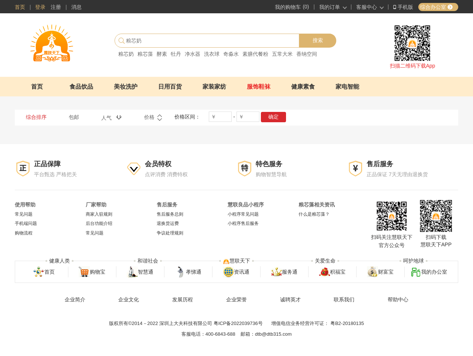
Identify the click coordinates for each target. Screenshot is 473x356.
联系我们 (344, 299)
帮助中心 (398, 299)
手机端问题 (26, 223)
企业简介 (75, 299)
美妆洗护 (125, 86)
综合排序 (36, 117)
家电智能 (347, 86)
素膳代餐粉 (255, 54)
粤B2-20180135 (347, 323)
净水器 (192, 54)
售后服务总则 (170, 214)
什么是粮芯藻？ (314, 214)
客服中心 (366, 7)
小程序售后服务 (243, 223)
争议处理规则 (170, 233)
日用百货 (170, 86)
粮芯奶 (126, 54)
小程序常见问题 (243, 214)
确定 (273, 117)
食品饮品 (81, 86)
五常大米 (282, 54)
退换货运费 (168, 223)
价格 (153, 118)
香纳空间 (306, 54)
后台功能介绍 (99, 223)
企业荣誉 (236, 299)
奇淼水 (231, 54)
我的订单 (329, 7)
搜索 (318, 40)
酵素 (162, 54)
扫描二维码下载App (412, 66)
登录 (40, 7)
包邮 (74, 117)
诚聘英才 (290, 299)
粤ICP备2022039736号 (238, 323)
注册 (56, 7)
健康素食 (303, 86)
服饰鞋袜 (258, 86)
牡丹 (176, 54)
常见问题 (24, 214)
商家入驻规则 (99, 214)
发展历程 (182, 299)
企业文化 (128, 299)
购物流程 (24, 233)
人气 (111, 117)
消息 (76, 7)
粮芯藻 (145, 54)
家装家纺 (214, 86)
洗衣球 (212, 54)
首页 (20, 7)
